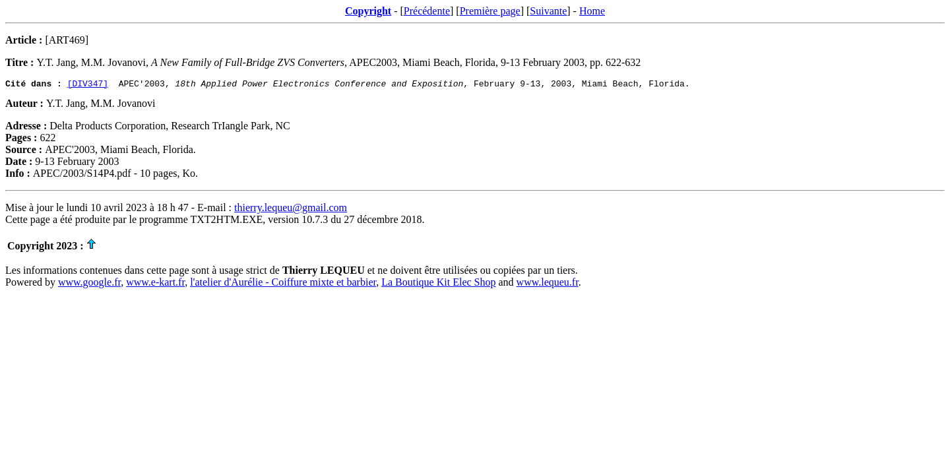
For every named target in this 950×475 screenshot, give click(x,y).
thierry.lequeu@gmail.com (290, 209)
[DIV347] (87, 85)
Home (592, 10)
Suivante (548, 10)
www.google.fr (89, 284)
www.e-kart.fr (155, 284)
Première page (490, 10)
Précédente (427, 10)
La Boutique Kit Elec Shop (438, 284)
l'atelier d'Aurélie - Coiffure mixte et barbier (283, 284)
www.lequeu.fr (548, 284)
